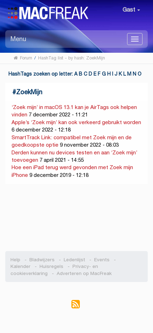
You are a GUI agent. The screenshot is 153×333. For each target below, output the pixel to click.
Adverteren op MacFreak (84, 273)
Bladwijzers (42, 260)
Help (15, 260)
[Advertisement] (76, 217)
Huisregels (51, 266)
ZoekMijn (29, 92)
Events (102, 260)
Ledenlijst (74, 260)
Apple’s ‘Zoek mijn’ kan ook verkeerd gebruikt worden (76, 122)
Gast (131, 9)
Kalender (20, 266)
